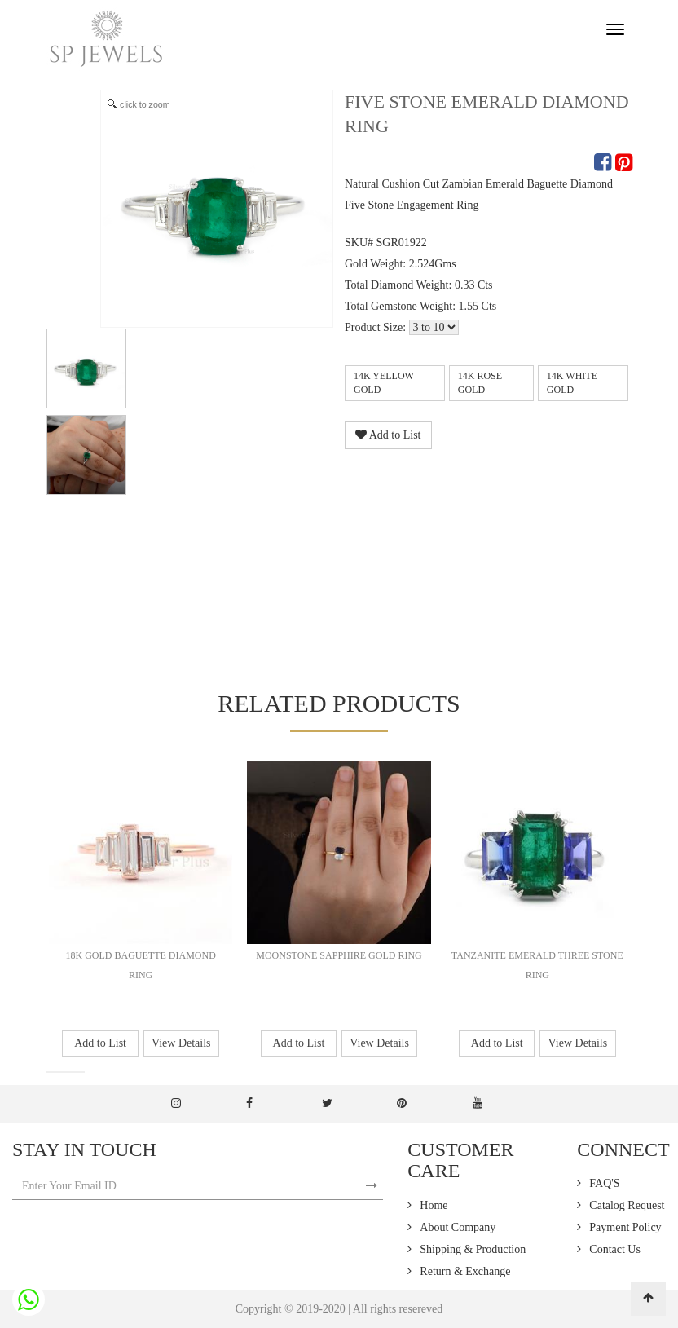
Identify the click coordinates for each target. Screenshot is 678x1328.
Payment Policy (625, 1227)
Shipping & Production (473, 1249)
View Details (181, 1043)
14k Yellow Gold (384, 382)
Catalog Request (626, 1205)
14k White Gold (572, 382)
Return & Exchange (465, 1271)
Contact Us (615, 1249)
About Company (457, 1227)
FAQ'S (604, 1183)
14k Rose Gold (480, 382)
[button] (50, 1072)
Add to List (388, 435)
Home (433, 1205)
